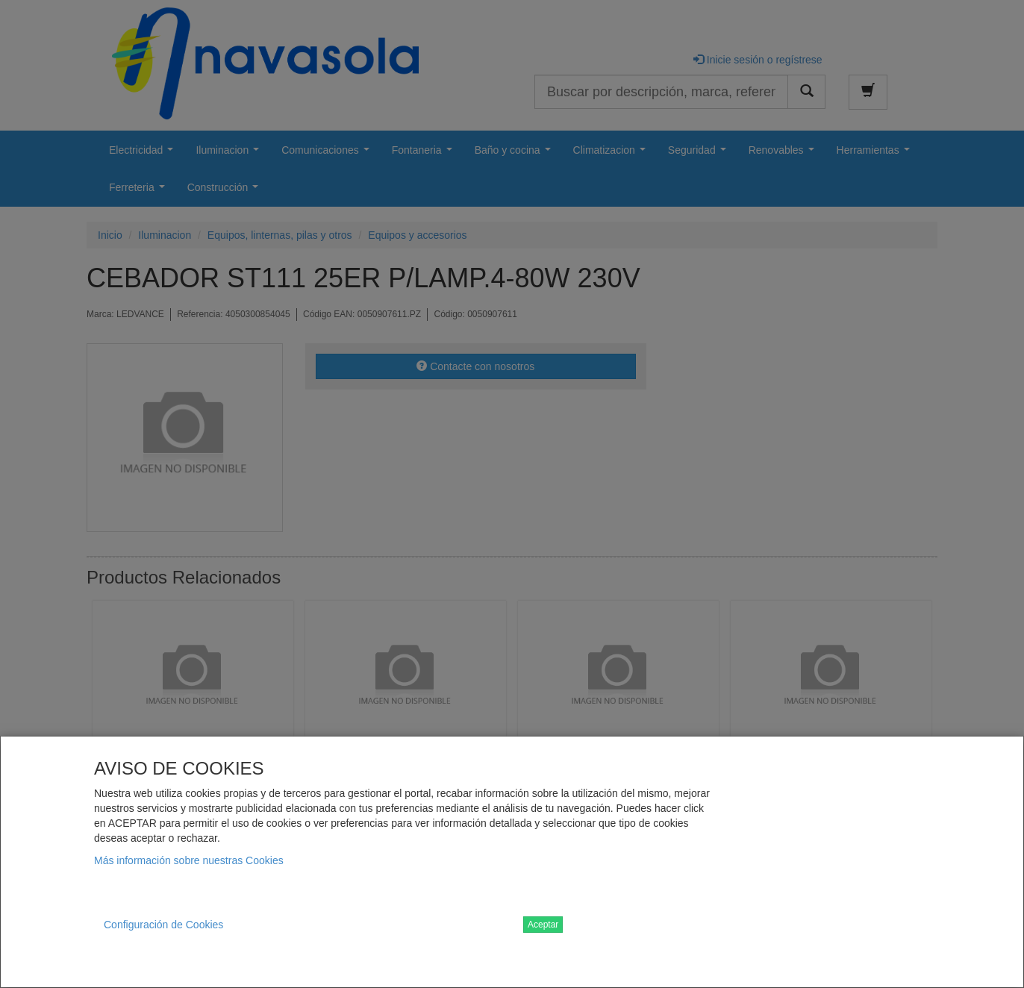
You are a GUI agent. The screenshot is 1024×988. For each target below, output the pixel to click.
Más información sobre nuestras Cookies (189, 860)
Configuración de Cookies (163, 925)
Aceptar (543, 924)
